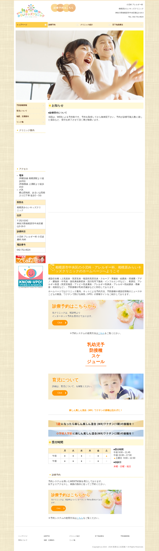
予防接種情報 (21, 105)
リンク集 (20, 122)
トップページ (21, 25)
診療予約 (51, 25)
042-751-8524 (137, 17)
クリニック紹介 (86, 25)
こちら (101, 333)
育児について (21, 111)
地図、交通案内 (22, 116)
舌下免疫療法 (117, 25)
